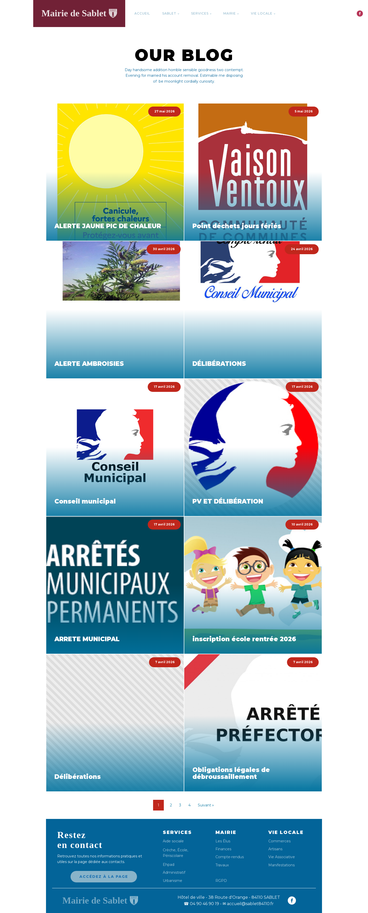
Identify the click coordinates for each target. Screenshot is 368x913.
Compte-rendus (229, 857)
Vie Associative (281, 857)
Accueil (142, 13)
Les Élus (222, 841)
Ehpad (168, 865)
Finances (223, 849)
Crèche (169, 850)
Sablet (169, 13)
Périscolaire (173, 855)
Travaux (222, 865)
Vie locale (261, 13)
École (182, 850)
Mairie (229, 13)
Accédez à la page (103, 876)
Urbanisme (172, 881)
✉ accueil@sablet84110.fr (248, 903)
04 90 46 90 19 (201, 903)
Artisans (275, 849)
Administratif (174, 873)
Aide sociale (173, 841)
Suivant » (206, 805)
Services (200, 13)
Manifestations (281, 865)
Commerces (279, 841)
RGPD (221, 880)
